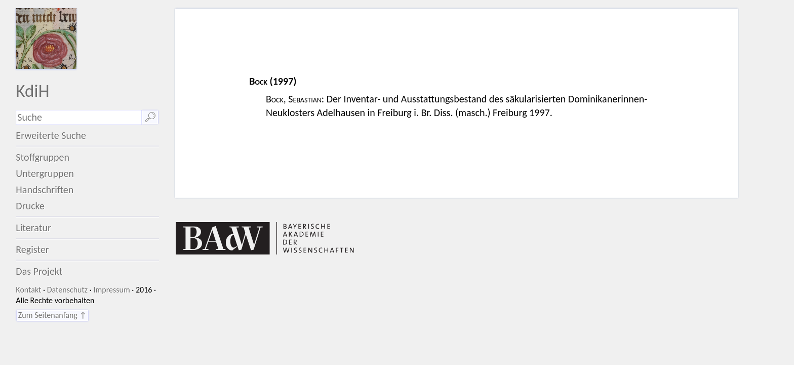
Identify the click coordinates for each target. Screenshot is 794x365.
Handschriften (44, 190)
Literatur (33, 228)
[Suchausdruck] (78, 117)
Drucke (30, 206)
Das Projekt (39, 271)
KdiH (32, 90)
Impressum (111, 290)
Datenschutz (67, 290)
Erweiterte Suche (51, 135)
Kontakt (28, 290)
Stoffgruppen (42, 157)
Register (32, 249)
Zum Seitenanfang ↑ (52, 315)
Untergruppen (45, 173)
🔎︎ (150, 117)
